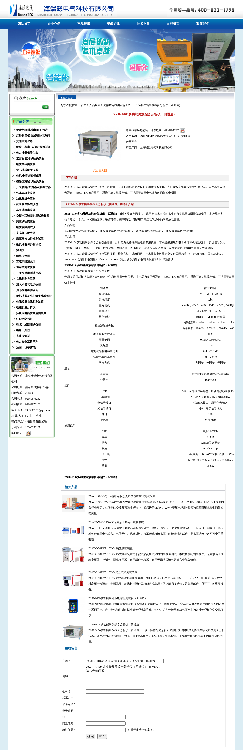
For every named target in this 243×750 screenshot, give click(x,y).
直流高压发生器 (25, 233)
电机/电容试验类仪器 (28, 175)
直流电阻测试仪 (25, 261)
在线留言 (173, 24)
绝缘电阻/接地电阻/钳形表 (32, 129)
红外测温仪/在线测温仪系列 (33, 135)
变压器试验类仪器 (27, 204)
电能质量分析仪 (25, 307)
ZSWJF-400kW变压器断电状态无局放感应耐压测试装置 (121, 496)
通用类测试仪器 (25, 267)
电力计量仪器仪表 (27, 152)
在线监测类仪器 (25, 278)
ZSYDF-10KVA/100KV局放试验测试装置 (112, 572)
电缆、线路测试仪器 (28, 324)
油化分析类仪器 (25, 198)
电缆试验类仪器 (25, 164)
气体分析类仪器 (25, 192)
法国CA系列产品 (26, 347)
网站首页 (24, 24)
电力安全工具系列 (27, 341)
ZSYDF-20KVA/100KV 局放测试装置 (110, 548)
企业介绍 (53, 24)
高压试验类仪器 (25, 210)
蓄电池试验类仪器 (27, 170)
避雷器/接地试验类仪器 (30, 158)
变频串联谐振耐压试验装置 (32, 215)
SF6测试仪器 (24, 318)
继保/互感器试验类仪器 (30, 181)
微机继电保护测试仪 (28, 244)
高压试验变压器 (25, 221)
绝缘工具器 (23, 330)
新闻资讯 (113, 24)
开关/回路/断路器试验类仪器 (33, 187)
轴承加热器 (23, 255)
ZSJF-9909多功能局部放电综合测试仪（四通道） (117, 598)
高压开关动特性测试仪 (30, 238)
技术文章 (143, 24)
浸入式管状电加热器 (28, 284)
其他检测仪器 (24, 141)
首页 (83, 105)
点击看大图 (100, 170)
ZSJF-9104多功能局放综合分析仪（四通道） (115, 624)
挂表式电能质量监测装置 (31, 313)
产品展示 (83, 24)
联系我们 (202, 24)
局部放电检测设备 (27, 290)
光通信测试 (23, 336)
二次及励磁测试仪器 (28, 273)
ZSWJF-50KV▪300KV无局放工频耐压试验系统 (116, 522)
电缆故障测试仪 (25, 227)
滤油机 (20, 250)
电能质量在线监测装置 (30, 301)
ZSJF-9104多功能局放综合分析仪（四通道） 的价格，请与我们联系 (124, 676)
